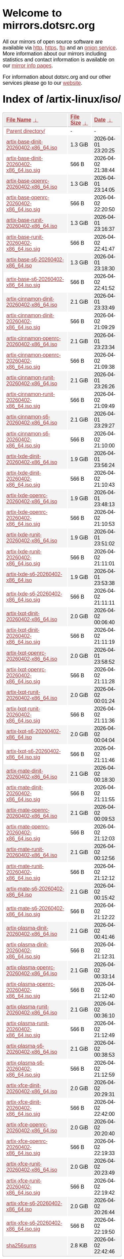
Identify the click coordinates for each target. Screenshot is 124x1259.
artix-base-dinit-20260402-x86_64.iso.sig (24, 164)
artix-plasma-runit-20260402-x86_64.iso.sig (27, 1029)
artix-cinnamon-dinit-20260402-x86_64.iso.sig (30, 321)
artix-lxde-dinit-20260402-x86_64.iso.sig (23, 479)
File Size (75, 120)
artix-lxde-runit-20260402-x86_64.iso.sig (24, 557)
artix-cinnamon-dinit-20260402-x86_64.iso (31, 302)
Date (100, 120)
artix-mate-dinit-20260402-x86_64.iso (31, 774)
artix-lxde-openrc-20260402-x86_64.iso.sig (26, 518)
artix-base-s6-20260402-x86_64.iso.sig (35, 282)
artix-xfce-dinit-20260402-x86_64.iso (31, 1088)
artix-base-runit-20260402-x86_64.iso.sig (24, 243)
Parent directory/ (25, 131)
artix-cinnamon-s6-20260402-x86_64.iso (31, 420)
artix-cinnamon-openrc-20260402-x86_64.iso (33, 341)
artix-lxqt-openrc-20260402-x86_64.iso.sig (26, 675)
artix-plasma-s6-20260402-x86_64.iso (31, 1049)
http (37, 47)
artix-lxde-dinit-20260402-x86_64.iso (31, 459)
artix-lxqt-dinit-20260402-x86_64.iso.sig (23, 636)
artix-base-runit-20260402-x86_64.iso (31, 223)
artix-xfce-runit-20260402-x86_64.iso (31, 1167)
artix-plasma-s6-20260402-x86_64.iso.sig (25, 1069)
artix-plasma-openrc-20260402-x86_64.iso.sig (30, 990)
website (72, 83)
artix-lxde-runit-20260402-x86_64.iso (31, 537)
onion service (99, 47)
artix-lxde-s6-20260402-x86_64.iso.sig (34, 597)
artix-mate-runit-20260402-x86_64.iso (31, 852)
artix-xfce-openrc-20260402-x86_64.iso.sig (26, 1147)
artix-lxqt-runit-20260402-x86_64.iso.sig (23, 715)
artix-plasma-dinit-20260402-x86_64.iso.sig (27, 950)
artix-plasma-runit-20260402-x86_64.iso (31, 1010)
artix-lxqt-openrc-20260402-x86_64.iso (31, 656)
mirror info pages (32, 65)
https (51, 47)
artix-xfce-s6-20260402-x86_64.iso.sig (34, 1226)
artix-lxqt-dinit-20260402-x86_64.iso (31, 616)
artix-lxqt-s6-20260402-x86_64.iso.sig (33, 754)
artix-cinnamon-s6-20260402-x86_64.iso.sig (28, 439)
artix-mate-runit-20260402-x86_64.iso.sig (25, 872)
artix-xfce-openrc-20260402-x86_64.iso (31, 1127)
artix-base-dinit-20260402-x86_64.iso (31, 144)
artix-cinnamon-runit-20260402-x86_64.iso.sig (30, 400)
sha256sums (21, 1245)
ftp (62, 47)
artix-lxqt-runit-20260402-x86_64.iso (31, 695)
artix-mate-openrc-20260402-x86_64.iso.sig (28, 832)
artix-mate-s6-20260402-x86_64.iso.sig (35, 911)
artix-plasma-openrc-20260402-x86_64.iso (31, 970)
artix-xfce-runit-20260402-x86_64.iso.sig (24, 1187)
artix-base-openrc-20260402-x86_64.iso (31, 184)
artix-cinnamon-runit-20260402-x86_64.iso (31, 380)
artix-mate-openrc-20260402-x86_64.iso (31, 813)
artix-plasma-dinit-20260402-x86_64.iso (31, 931)
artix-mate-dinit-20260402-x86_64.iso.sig (24, 793)
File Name (18, 120)
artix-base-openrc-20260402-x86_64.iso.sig (27, 203)
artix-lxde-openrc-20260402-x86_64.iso (31, 498)
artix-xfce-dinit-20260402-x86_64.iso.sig (23, 1108)
